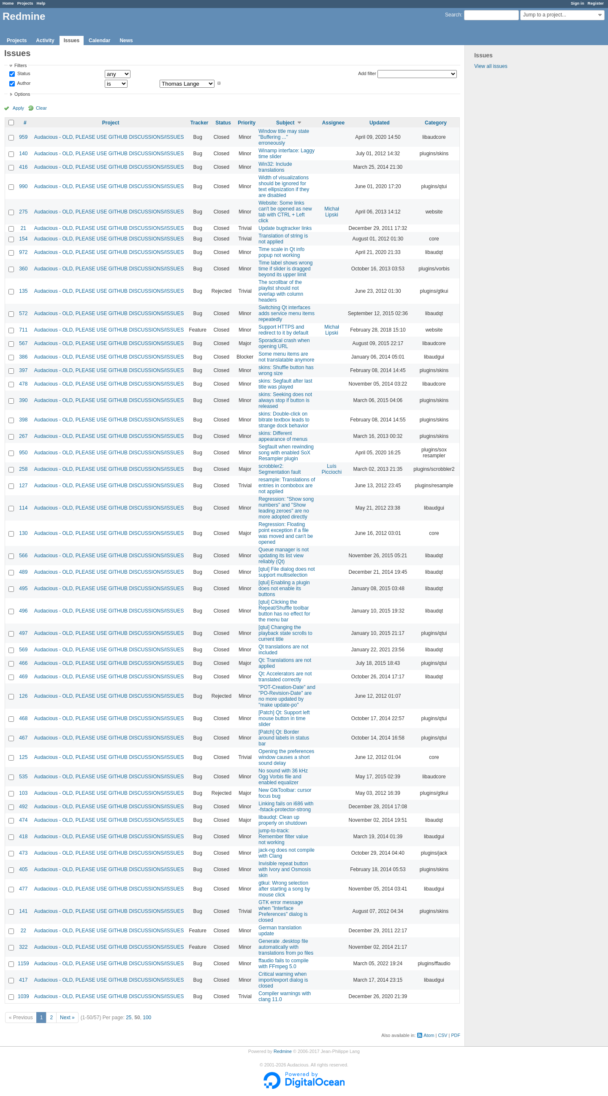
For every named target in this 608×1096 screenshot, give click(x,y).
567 (23, 343)
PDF (455, 1035)
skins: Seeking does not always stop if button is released (285, 400)
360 (23, 269)
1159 (23, 963)
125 (23, 757)
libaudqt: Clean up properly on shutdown (282, 820)
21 (23, 228)
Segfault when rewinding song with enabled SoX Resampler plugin (286, 453)
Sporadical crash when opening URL (283, 343)
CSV (442, 1035)
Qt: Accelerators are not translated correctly (285, 677)
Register (596, 3)
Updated (379, 123)
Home (8, 3)
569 (23, 650)
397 (23, 370)
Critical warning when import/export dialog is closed (283, 980)
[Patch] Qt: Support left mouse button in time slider (283, 718)
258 (23, 469)
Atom (428, 1035)
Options (22, 94)
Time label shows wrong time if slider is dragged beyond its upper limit (285, 269)
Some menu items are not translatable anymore (286, 357)
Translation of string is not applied (283, 239)
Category (436, 123)
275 (23, 212)
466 (23, 663)
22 (23, 931)
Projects (25, 3)
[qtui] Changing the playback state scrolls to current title (285, 633)
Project (110, 123)
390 (23, 400)
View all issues (490, 66)
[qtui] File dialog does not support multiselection (286, 572)
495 (23, 588)
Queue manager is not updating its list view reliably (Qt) (283, 555)
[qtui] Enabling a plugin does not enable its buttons (283, 588)
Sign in (577, 3)
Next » (67, 1017)
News (126, 40)
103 (23, 793)
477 (23, 889)
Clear (41, 108)
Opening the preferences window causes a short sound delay (286, 757)
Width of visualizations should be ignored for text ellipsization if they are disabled (283, 186)
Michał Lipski (331, 212)
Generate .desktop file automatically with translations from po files (285, 947)
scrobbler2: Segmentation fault (279, 469)
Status (23, 73)
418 (23, 837)
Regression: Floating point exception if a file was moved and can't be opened (285, 533)
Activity (45, 40)
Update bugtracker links (285, 228)
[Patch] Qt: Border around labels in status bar (283, 738)
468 (23, 718)
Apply (18, 108)
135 (23, 291)
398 (23, 420)
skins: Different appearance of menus (282, 436)
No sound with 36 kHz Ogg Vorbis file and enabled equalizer (283, 777)
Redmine (283, 1051)
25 (128, 1017)
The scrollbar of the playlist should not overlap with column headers (280, 291)
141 (23, 911)
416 (23, 167)
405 (23, 869)
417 (23, 980)
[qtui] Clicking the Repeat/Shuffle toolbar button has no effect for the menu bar (284, 611)
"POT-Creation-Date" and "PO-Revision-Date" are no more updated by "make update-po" (286, 696)
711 (23, 330)
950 (23, 453)
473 (23, 853)
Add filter (367, 73)
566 (23, 556)
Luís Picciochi (332, 469)
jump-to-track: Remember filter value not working (283, 836)
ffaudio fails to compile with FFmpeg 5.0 (283, 963)
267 (23, 436)
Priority (246, 123)
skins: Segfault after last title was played (285, 384)
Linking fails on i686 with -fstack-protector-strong (285, 807)
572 (23, 313)
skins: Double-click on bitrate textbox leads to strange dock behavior (283, 420)
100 (147, 1017)
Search (453, 15)
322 (23, 947)
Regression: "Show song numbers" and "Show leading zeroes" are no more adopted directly (286, 508)
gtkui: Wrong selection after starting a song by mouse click (284, 889)
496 (23, 611)
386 (23, 357)
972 (23, 252)
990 (23, 186)
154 (23, 239)
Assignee (333, 123)
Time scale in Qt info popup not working (281, 252)
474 (23, 820)
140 (23, 154)
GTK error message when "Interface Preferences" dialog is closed (282, 911)
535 (23, 777)
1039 (23, 996)
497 (23, 633)
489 (23, 572)
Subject (285, 123)
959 (23, 137)
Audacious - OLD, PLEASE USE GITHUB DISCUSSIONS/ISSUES (109, 137)
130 (23, 533)
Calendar (99, 40)
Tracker (199, 123)
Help (41, 3)
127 (23, 486)
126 (23, 696)
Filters (20, 65)
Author (23, 83)
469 (23, 677)
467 (23, 738)
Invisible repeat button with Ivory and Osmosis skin (284, 869)
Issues (71, 40)
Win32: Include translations (275, 167)
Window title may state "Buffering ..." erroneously (283, 137)
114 (23, 508)
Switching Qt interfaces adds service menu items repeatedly (286, 313)
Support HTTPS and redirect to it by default (283, 330)
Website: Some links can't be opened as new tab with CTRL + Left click (285, 212)
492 (23, 807)
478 (23, 384)
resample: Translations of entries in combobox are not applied (286, 485)
